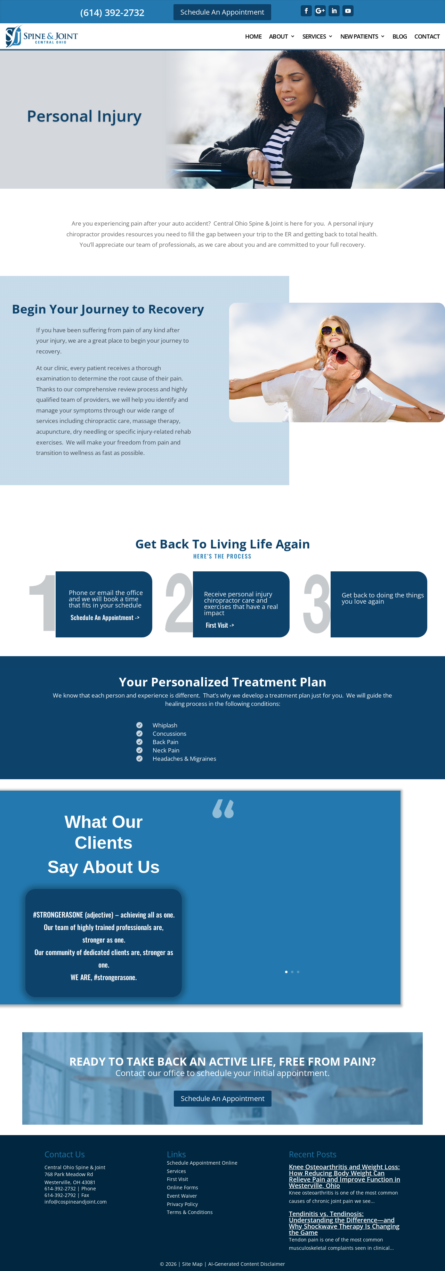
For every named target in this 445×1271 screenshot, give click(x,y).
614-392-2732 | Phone (70, 1188)
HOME (253, 36)
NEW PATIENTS (359, 36)
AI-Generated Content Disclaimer (246, 1264)
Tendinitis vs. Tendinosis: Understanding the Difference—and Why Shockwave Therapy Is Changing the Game (344, 1223)
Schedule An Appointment (222, 12)
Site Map (192, 1264)
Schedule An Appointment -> (105, 617)
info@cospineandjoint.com (75, 1201)
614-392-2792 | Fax (66, 1195)
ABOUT (278, 36)
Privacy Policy (182, 1204)
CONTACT (427, 36)
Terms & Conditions (190, 1212)
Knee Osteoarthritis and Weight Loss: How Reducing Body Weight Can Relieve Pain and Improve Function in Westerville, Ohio (344, 1176)
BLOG (400, 36)
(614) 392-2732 (112, 12)
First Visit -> (220, 624)
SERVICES (314, 36)
